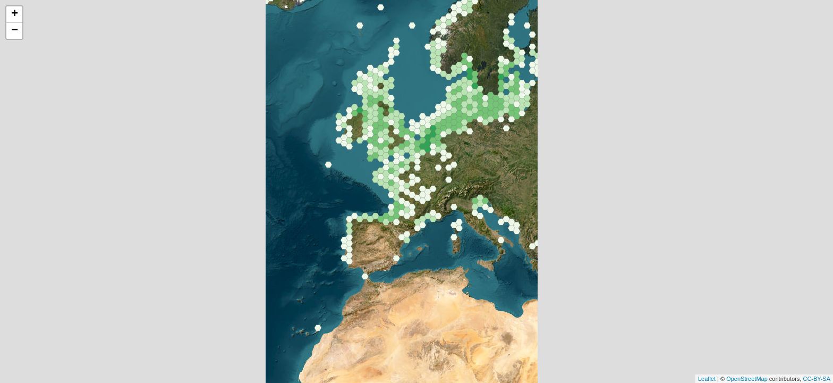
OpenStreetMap (747, 379)
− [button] (14, 31)
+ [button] (14, 14)
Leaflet (707, 379)
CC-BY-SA (816, 379)
